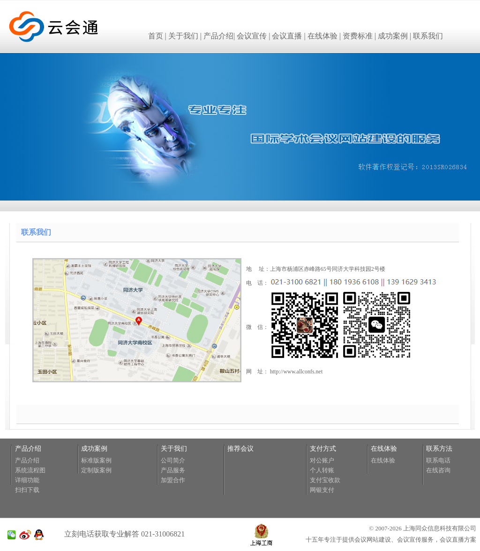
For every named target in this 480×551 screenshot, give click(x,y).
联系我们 (428, 36)
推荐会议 (240, 448)
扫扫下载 (27, 489)
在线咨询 (438, 470)
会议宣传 (252, 36)
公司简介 (173, 460)
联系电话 (438, 460)
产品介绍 (218, 36)
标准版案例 (96, 460)
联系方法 (439, 448)
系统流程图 (30, 470)
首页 (155, 36)
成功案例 (393, 36)
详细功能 (27, 480)
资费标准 (358, 36)
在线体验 (323, 36)
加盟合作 (173, 480)
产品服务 (173, 470)
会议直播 (287, 36)
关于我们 (183, 36)
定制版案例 (96, 470)
